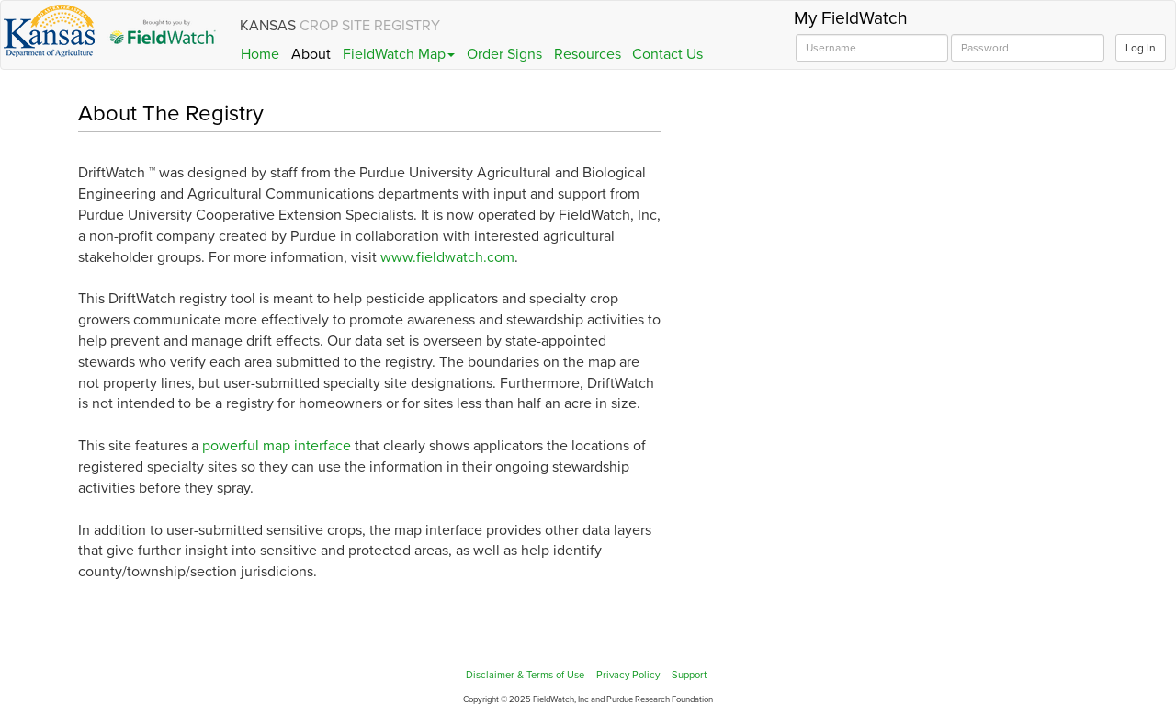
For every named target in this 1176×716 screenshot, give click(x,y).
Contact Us (667, 54)
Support (689, 675)
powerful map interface (276, 446)
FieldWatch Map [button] (399, 54)
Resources (587, 54)
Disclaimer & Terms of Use (525, 675)
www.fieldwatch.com (447, 257)
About (311, 54)
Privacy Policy (628, 675)
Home (260, 54)
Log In (1140, 47)
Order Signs (504, 54)
